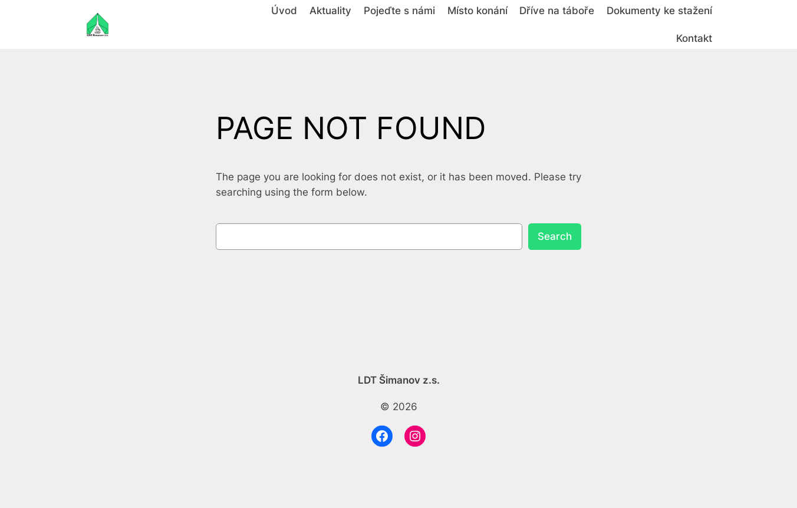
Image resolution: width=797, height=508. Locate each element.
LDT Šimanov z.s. (399, 380)
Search (555, 236)
